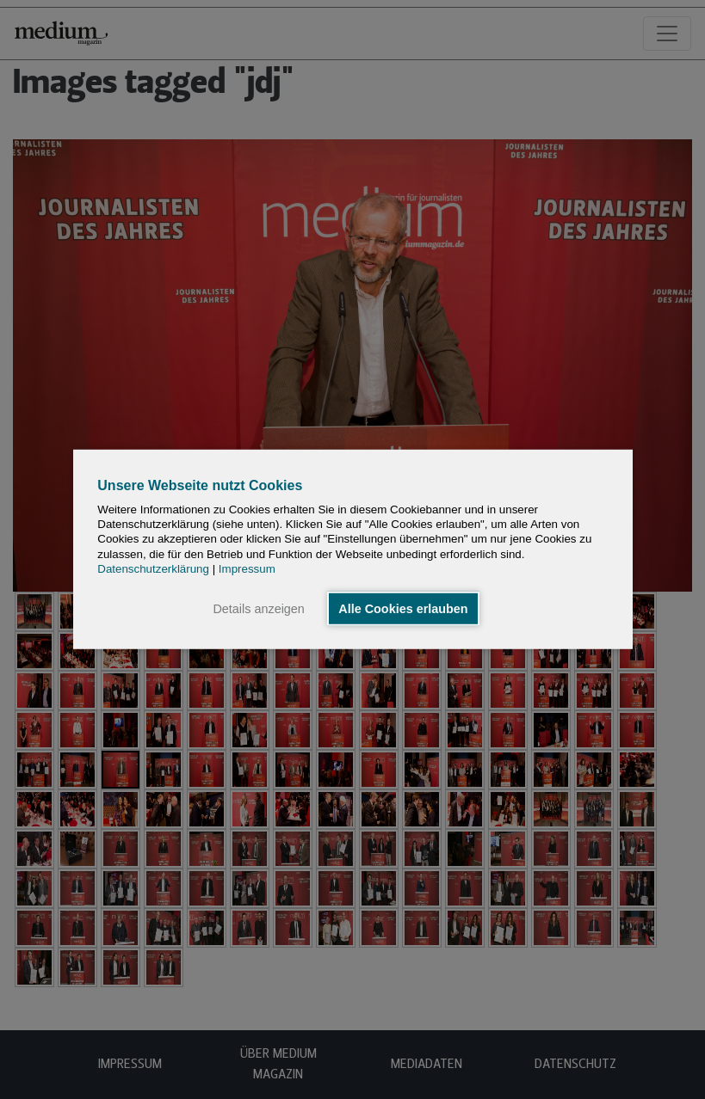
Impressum (247, 568)
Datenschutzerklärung (153, 568)
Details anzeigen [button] (258, 609)
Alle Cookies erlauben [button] (402, 609)
